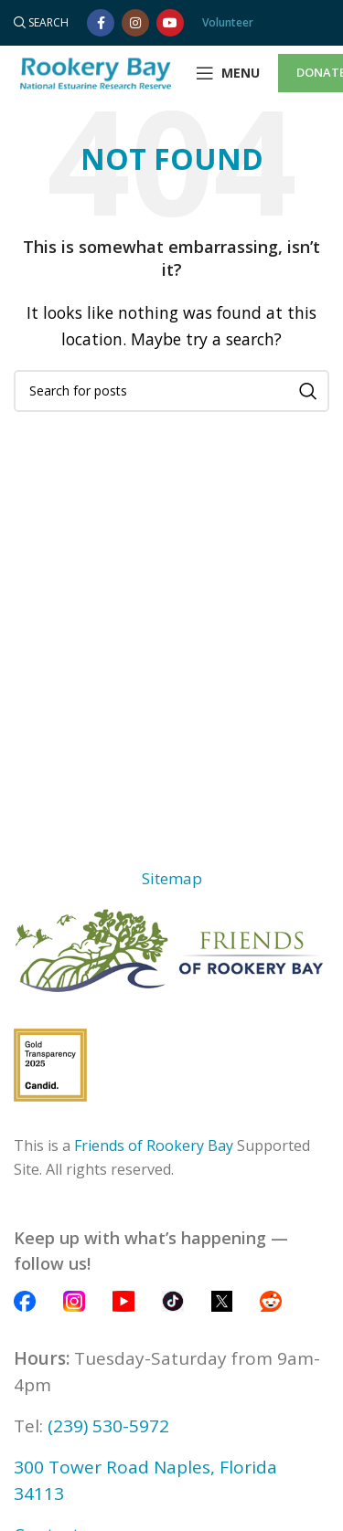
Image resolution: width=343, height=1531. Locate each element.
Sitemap (172, 878)
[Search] (41, 23)
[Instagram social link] (135, 23)
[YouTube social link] (170, 23)
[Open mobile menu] (228, 73)
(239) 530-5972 (108, 1426)
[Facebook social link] (100, 23)
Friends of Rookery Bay (153, 1145)
